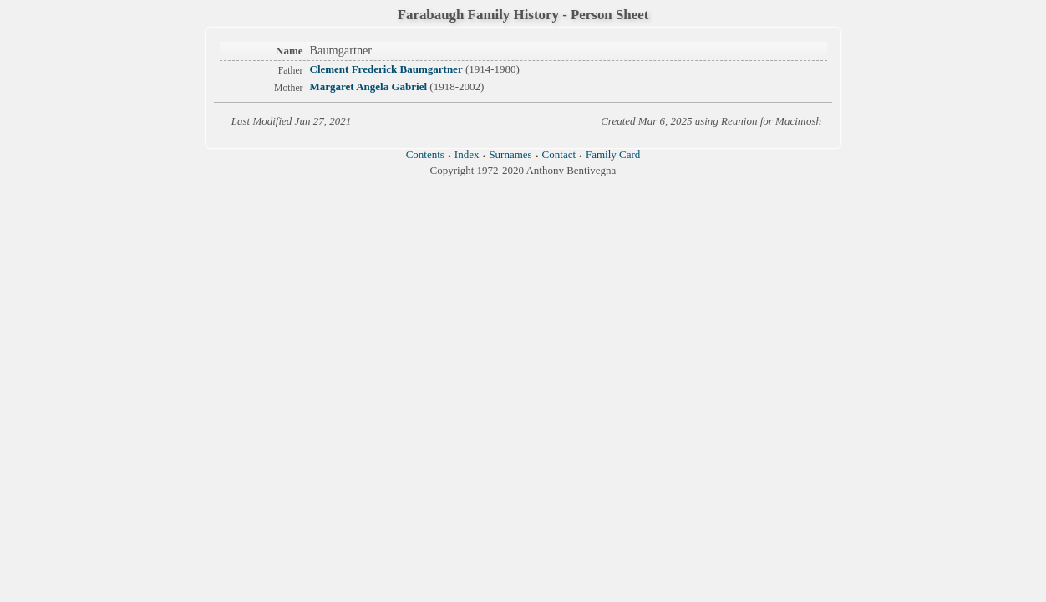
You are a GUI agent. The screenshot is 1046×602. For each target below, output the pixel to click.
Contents (425, 154)
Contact (559, 154)
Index (467, 154)
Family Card (613, 154)
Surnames (510, 154)
